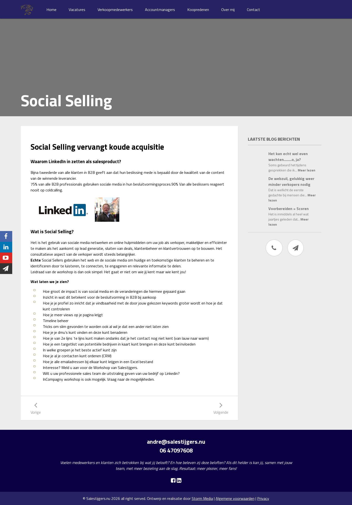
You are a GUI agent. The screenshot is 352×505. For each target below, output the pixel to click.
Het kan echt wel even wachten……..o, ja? (288, 156)
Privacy (263, 498)
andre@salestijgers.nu (176, 441)
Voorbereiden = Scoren (288, 208)
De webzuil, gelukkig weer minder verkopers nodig (291, 181)
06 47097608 (176, 450)
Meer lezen (306, 170)
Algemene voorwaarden (235, 498)
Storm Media (202, 498)
